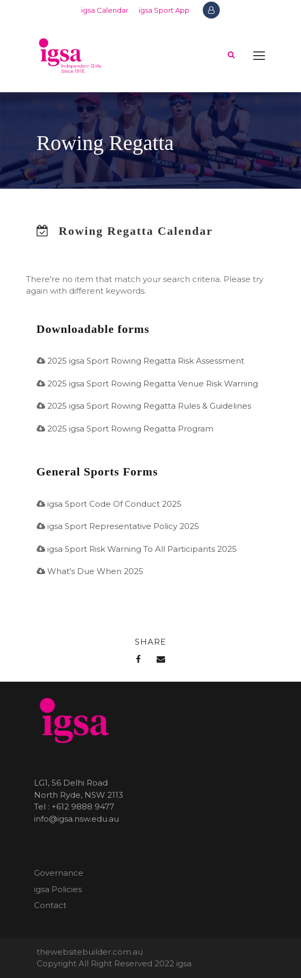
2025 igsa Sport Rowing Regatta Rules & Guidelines (149, 406)
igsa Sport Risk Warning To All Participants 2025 (142, 549)
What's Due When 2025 (95, 571)
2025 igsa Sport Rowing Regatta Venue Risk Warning (152, 383)
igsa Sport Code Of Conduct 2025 (114, 504)
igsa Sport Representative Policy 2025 (123, 526)
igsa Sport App (164, 10)
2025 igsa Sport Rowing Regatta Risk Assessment (145, 361)
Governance (58, 873)
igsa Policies (58, 889)
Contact (50, 905)
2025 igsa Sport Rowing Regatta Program (130, 429)
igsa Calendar (104, 10)
